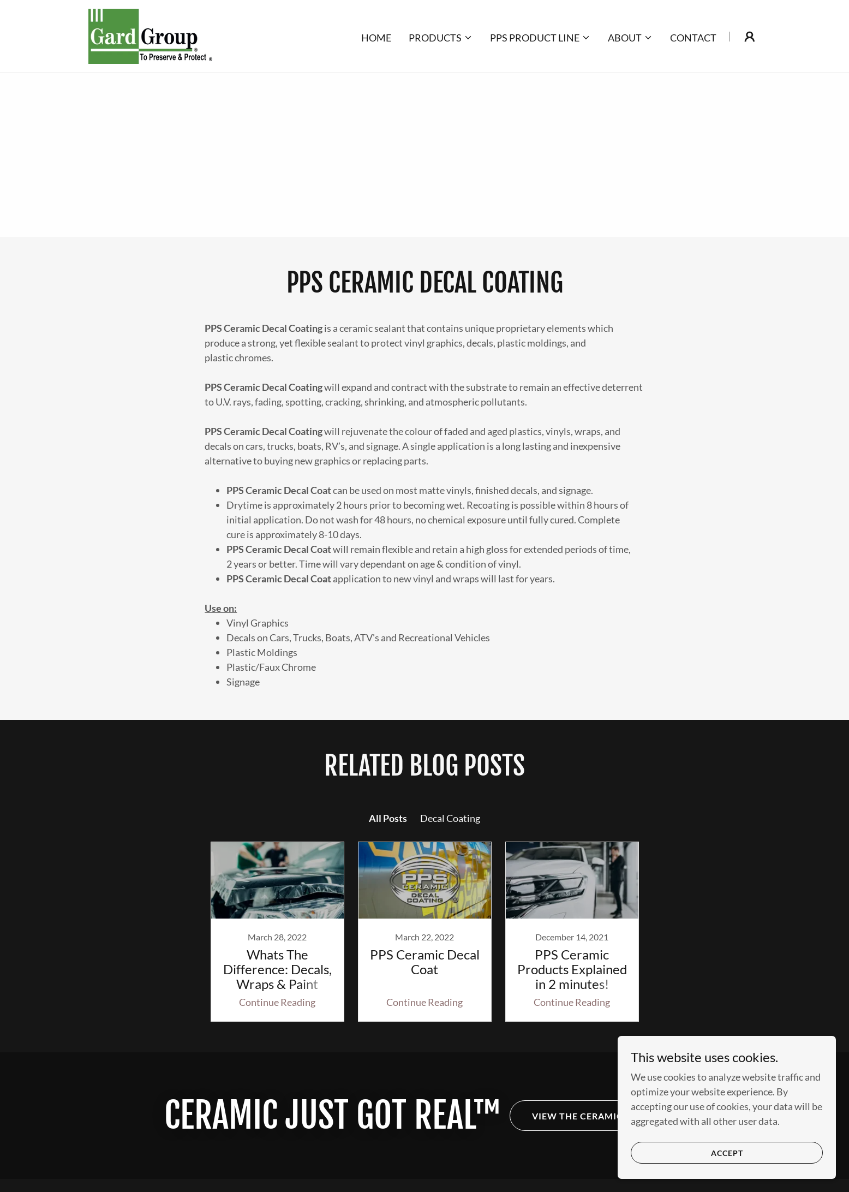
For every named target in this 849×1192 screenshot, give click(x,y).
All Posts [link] (388, 818)
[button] (441, 37)
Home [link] (376, 38)
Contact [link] (693, 38)
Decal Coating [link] (450, 818)
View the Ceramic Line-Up (597, 1116)
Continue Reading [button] (277, 1002)
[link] (150, 35)
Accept (727, 1153)
